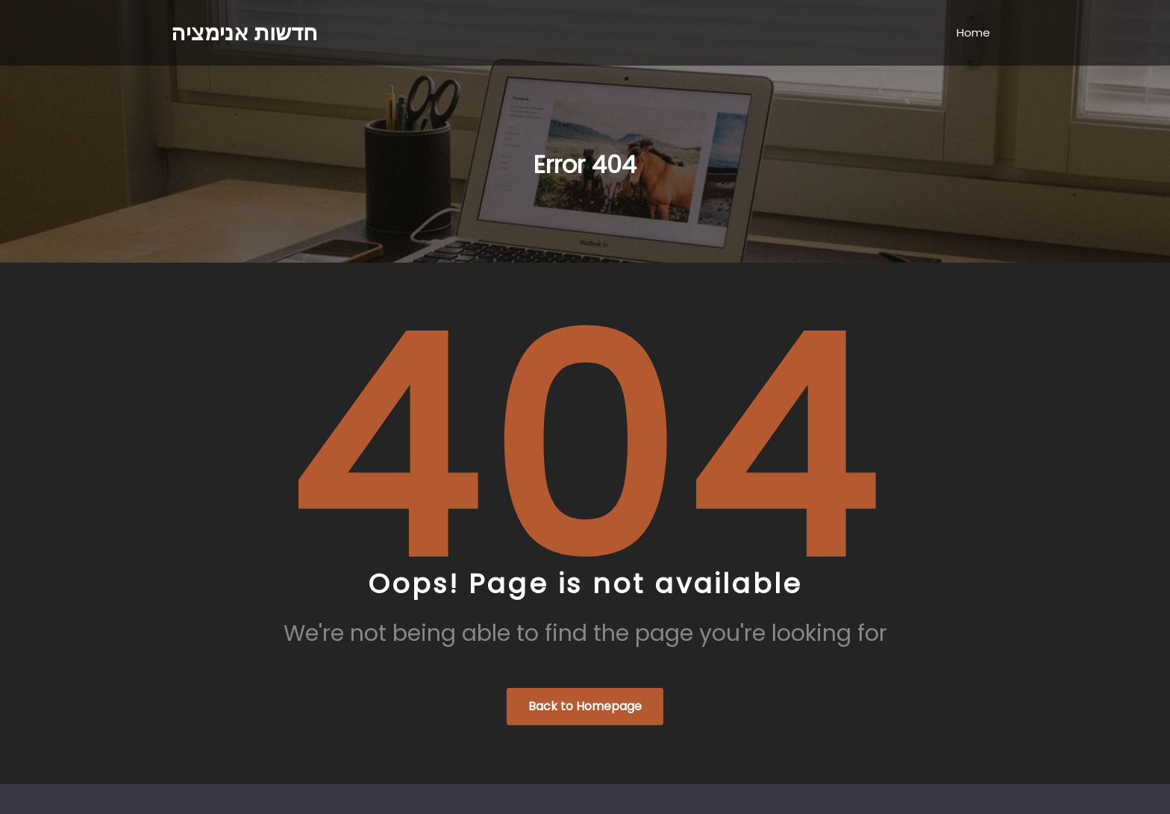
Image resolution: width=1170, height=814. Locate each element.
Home (973, 32)
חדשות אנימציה (244, 32)
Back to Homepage (585, 706)
